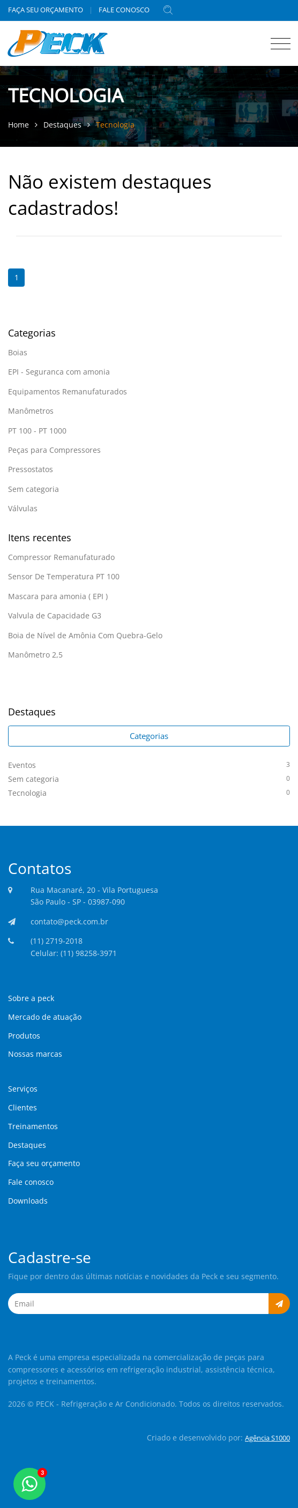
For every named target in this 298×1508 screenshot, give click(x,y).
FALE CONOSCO (124, 9)
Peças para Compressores (54, 450)
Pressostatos (30, 469)
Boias (17, 352)
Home (19, 125)
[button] (279, 1303)
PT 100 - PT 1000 (37, 430)
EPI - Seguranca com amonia (59, 372)
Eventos (149, 764)
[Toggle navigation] (277, 42)
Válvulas (23, 508)
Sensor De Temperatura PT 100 (64, 576)
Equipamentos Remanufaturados (67, 391)
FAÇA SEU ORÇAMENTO (45, 9)
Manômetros (31, 411)
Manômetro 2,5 (35, 655)
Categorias (149, 735)
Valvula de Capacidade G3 (54, 615)
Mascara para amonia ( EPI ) (58, 596)
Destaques (63, 125)
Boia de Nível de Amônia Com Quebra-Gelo (85, 635)
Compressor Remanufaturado (61, 557)
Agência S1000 (267, 1438)
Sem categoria (33, 489)
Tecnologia (115, 125)
